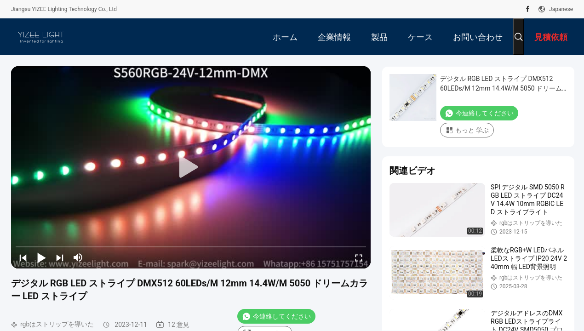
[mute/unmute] (78, 257)
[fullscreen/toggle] (358, 257)
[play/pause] (41, 257)
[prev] (23, 257)
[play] (190, 167)
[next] (60, 257)
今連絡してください (276, 316)
